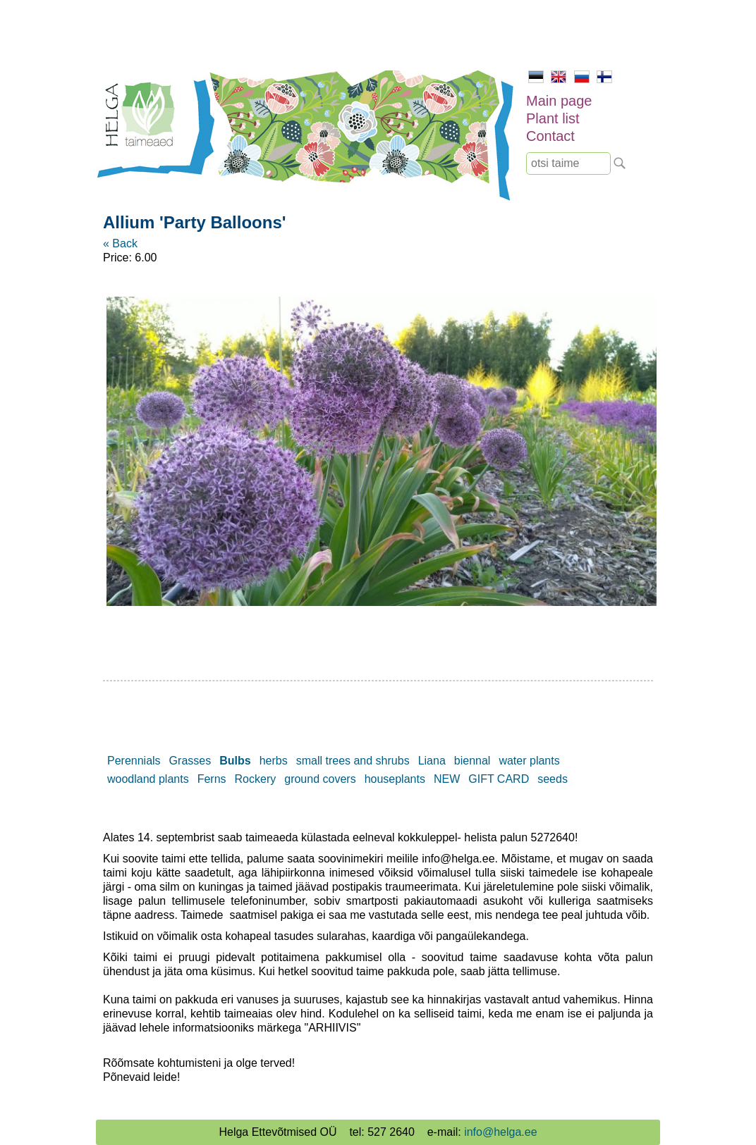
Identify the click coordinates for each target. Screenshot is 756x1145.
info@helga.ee (500, 1132)
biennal (472, 761)
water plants (529, 761)
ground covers (319, 779)
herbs (274, 761)
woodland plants (148, 779)
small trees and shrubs (353, 761)
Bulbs (234, 761)
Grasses (190, 761)
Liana (432, 761)
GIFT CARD (498, 779)
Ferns (211, 779)
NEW (447, 779)
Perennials (134, 761)
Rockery (255, 779)
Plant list (553, 118)
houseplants (395, 779)
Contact (550, 136)
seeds (552, 779)
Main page (559, 101)
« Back (120, 243)
